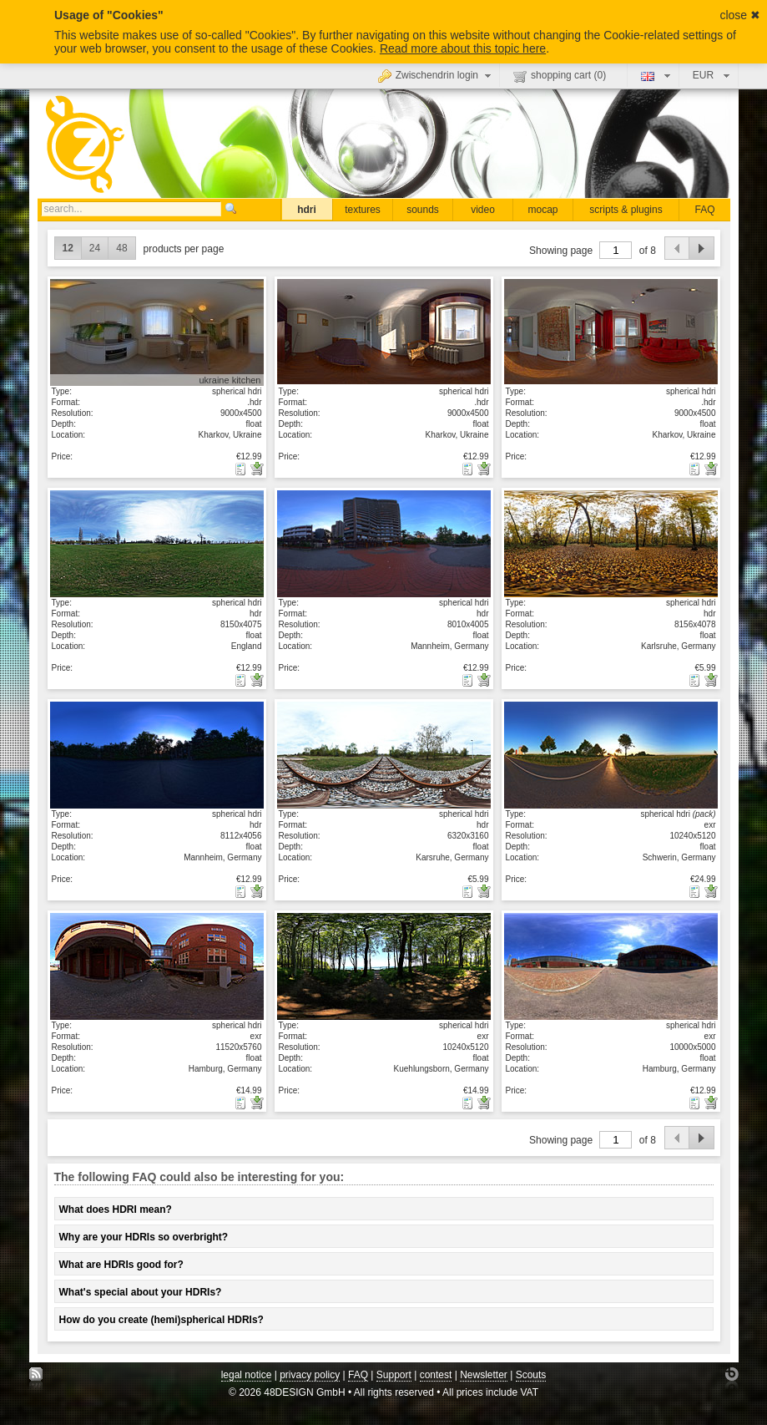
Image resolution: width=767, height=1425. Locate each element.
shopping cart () (559, 76)
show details (157, 331)
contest (436, 1375)
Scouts (531, 1375)
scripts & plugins (625, 210)
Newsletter (483, 1375)
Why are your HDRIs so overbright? (144, 1237)
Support (393, 1375)
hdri (306, 210)
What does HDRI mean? (115, 1209)
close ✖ (739, 15)
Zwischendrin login (436, 75)
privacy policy (310, 1375)
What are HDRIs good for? (121, 1264)
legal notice (246, 1375)
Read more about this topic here (463, 48)
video (483, 210)
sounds (422, 210)
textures (363, 210)
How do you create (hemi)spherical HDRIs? (161, 1320)
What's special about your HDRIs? (140, 1292)
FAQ (704, 210)
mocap (542, 210)
